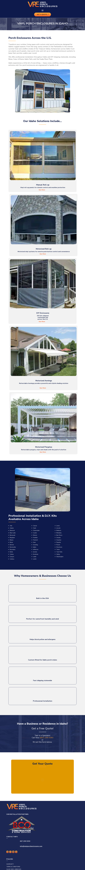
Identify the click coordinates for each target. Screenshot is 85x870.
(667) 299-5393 (46, 737)
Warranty (10, 864)
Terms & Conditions (13, 867)
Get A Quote (42, 14)
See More (42, 190)
